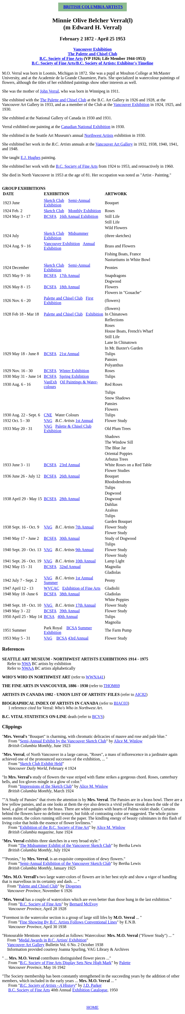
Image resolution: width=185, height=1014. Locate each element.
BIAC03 (121, 703)
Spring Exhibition (74, 376)
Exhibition (94, 314)
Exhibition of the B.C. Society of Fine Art (54, 827)
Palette (125, 963)
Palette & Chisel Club (73, 426)
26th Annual (70, 476)
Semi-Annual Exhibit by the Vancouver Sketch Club (63, 741)
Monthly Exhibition (84, 211)
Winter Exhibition (74, 371)
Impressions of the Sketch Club (46, 786)
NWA (26, 663)
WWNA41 (95, 677)
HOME (92, 1007)
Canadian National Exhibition (85, 126)
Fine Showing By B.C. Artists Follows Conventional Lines (68, 922)
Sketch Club (54, 200)
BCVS (97, 716)
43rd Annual (78, 638)
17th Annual (70, 275)
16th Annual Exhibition (79, 216)
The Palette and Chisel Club (92, 54)
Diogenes (73, 886)
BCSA (49, 616)
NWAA (28, 668)
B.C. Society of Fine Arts (61, 58)
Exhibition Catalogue (89, 990)
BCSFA (50, 216)
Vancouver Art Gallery (114, 144)
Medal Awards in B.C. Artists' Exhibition (52, 940)
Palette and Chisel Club (63, 298)
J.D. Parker (92, 985)
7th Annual (84, 527)
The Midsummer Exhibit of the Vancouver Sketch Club (65, 845)
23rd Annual (70, 465)
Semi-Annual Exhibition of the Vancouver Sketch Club (65, 863)
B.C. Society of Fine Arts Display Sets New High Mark (65, 963)
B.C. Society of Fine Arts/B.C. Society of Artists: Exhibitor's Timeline (92, 63)
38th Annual (70, 594)
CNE (48, 415)
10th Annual (85, 561)
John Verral (49, 91)
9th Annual (84, 550)
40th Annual (67, 616)
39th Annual (70, 611)
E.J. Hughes (30, 157)
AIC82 (140, 694)
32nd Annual (70, 566)
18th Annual (70, 287)
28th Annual (70, 499)
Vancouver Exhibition (92, 49)
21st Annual (69, 354)
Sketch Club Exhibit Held (41, 763)
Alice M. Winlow (128, 741)
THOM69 (112, 686)
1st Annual (84, 420)
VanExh (50, 382)
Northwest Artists (98, 135)
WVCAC (51, 588)
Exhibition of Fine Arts (81, 588)
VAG (48, 420)
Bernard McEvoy (84, 904)
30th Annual (70, 538)
